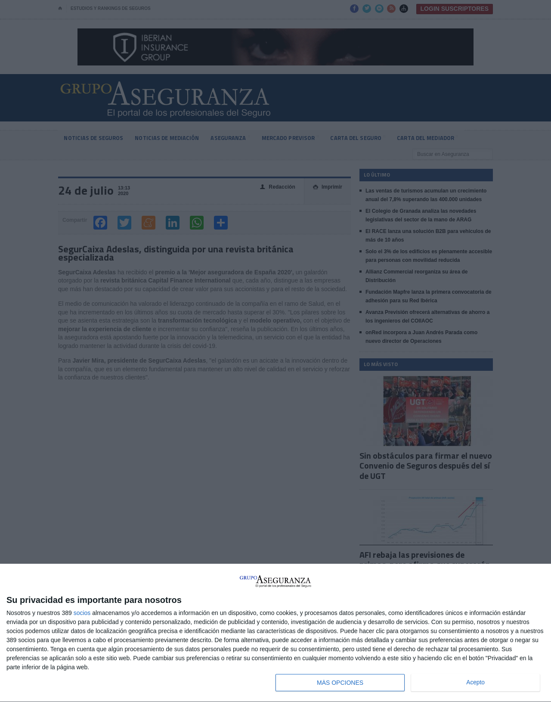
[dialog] (275, 633)
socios (82, 613)
